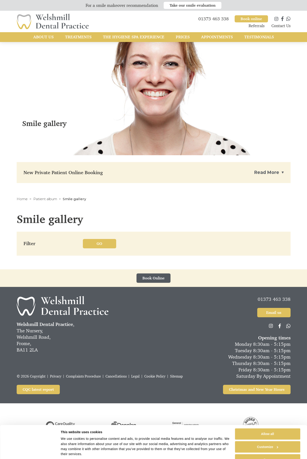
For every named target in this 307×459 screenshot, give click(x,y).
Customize (267, 436)
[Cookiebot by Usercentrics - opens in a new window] (31, 452)
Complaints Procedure (83, 376)
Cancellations (116, 376)
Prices (183, 38)
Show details (71, 452)
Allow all (267, 423)
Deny (267, 449)
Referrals (257, 27)
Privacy (55, 376)
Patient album (45, 199)
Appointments (217, 38)
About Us (43, 38)
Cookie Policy (154, 376)
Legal (135, 376)
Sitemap (176, 376)
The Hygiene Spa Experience (133, 38)
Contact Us (281, 27)
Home (22, 199)
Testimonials (259, 38)
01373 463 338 (274, 299)
